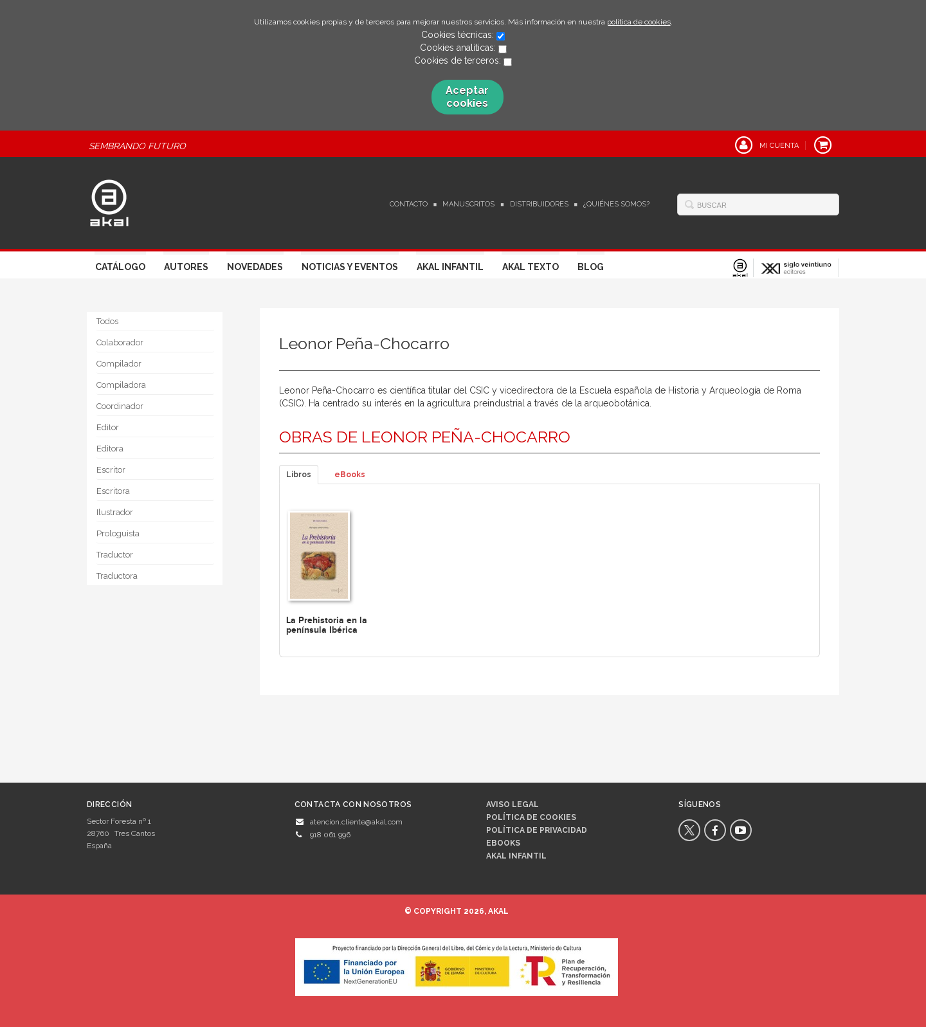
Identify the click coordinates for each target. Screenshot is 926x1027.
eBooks (349, 474)
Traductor (114, 554)
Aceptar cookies (467, 96)
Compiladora (121, 385)
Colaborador (119, 342)
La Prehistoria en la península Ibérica (326, 625)
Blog (590, 267)
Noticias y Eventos (350, 267)
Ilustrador (114, 512)
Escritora (113, 491)
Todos (107, 321)
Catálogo (120, 267)
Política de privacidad (536, 830)
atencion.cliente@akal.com (356, 821)
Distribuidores (539, 204)
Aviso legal (512, 804)
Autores (186, 267)
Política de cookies (531, 817)
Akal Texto (530, 267)
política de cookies (639, 21)
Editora (109, 448)
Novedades (255, 267)
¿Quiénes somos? (616, 204)
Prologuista (118, 533)
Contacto (409, 204)
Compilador (118, 363)
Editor (107, 427)
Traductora (117, 576)
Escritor (110, 470)
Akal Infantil (450, 267)
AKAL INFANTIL (516, 855)
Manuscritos (468, 204)
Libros (298, 474)
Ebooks (503, 843)
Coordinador (119, 406)
